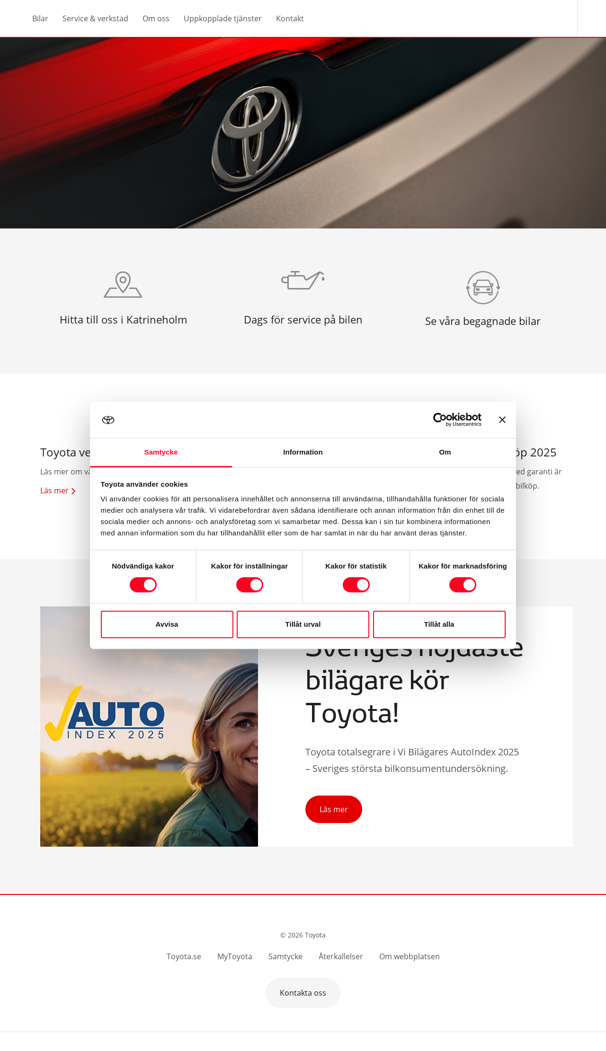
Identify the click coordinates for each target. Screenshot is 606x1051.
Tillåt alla (439, 624)
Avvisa (167, 624)
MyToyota (234, 956)
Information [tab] (303, 452)
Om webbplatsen (409, 956)
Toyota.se (184, 956)
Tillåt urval (303, 624)
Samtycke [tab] (161, 452)
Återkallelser (341, 956)
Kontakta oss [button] (303, 993)
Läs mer (334, 809)
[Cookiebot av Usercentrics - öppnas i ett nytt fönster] (440, 420)
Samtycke (285, 956)
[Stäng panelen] (502, 420)
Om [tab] (445, 452)
